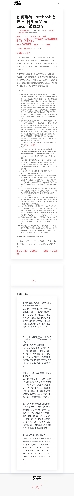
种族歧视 (21, 33)
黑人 (53, 30)
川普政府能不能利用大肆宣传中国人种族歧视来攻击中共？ (37, 304)
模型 (46, 30)
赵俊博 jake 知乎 (24, 30)
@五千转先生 (31, 145)
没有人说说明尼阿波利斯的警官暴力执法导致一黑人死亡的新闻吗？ (37, 405)
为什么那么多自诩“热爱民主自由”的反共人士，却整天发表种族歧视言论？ (37, 339)
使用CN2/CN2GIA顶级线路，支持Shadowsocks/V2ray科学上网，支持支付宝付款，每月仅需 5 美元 (37, 38)
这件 (49, 30)
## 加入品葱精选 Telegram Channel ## (34, 44)
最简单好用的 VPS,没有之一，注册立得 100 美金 (37, 252)
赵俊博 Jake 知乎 (23, 48)
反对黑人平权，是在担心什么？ (36, 435)
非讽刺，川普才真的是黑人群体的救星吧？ (37, 374)
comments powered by (27, 281)
